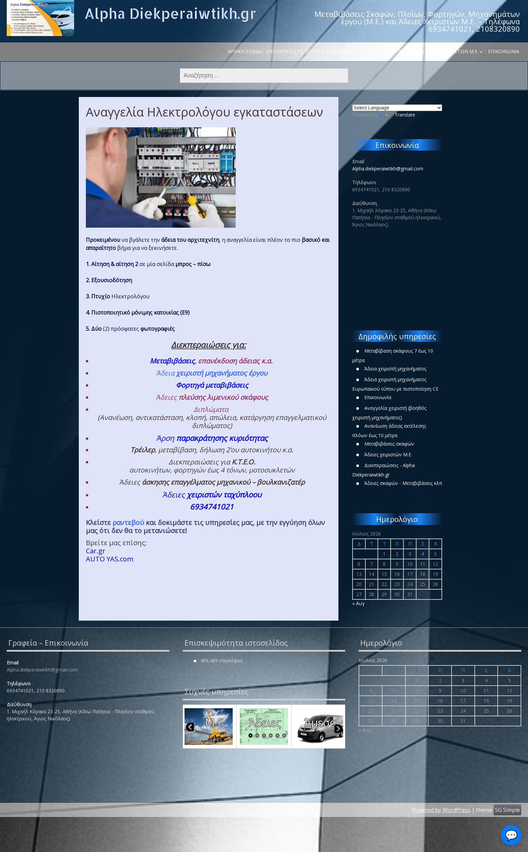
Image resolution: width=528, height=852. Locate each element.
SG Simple (507, 810)
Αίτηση (100, 264)
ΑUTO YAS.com (109, 558)
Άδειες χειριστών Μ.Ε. (452, 51)
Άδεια (211, 373)
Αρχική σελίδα (245, 51)
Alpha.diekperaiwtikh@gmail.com (387, 168)
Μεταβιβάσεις (172, 360)
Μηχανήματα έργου (386, 51)
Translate (397, 114)
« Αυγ (358, 603)
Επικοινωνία (503, 51)
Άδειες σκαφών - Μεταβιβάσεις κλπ (403, 483)
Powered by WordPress (440, 810)
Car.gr (95, 550)
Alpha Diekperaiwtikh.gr (170, 13)
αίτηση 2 (127, 264)
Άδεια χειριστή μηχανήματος (395, 368)
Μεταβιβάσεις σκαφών (389, 443)
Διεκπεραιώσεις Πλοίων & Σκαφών (308, 51)
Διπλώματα (211, 409)
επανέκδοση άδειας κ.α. (236, 360)
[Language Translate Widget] (397, 107)
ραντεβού (128, 522)
